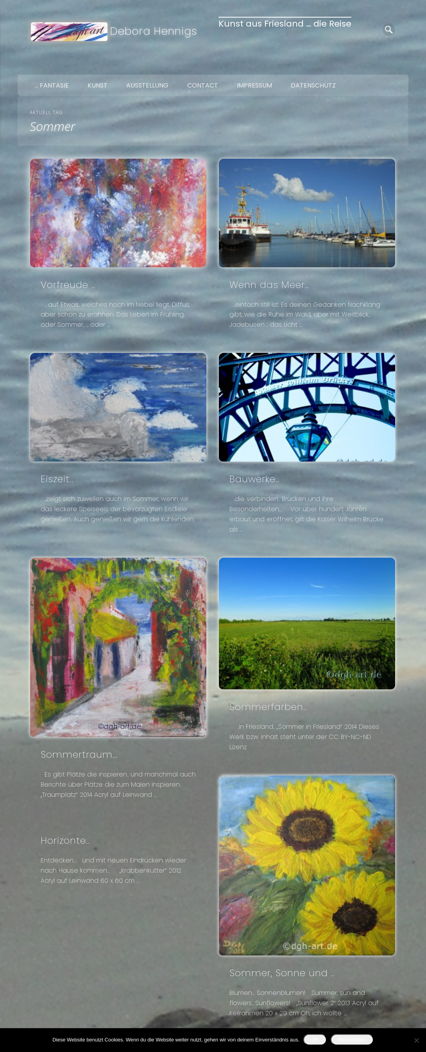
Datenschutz (313, 85)
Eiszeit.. (57, 478)
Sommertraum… (79, 754)
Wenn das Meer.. (269, 284)
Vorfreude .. (68, 284)
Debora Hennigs (153, 31)
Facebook (367, 65)
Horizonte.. (65, 840)
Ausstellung (147, 85)
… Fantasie (52, 85)
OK (315, 1040)
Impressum (254, 85)
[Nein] (416, 1040)
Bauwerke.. (254, 478)
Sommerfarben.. (268, 706)
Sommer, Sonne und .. (282, 972)
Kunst (97, 85)
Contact (202, 85)
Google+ (400, 65)
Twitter (383, 65)
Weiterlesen (352, 1040)
